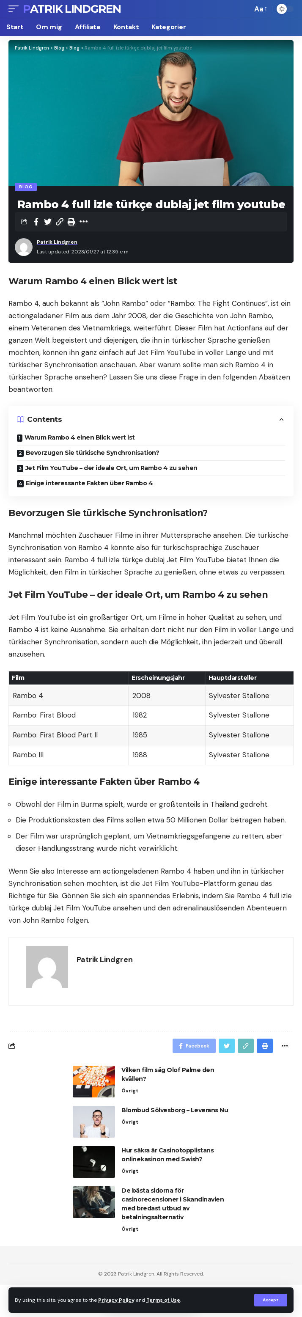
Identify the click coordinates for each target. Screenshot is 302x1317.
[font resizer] (260, 9)
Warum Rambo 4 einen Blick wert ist (80, 437)
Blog (26, 187)
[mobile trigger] (15, 9)
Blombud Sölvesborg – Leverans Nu (174, 1110)
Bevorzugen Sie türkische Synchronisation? (92, 452)
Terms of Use (163, 1300)
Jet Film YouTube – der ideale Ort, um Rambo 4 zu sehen (111, 468)
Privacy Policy (116, 1300)
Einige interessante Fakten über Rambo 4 (89, 483)
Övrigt (129, 1090)
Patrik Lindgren (72, 9)
